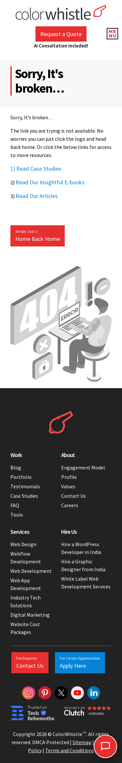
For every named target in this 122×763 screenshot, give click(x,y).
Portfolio (21, 477)
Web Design (23, 544)
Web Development (31, 571)
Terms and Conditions (69, 750)
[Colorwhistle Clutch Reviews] (88, 713)
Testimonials (25, 486)
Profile (69, 477)
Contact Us (73, 496)
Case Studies (24, 496)
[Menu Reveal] (112, 32)
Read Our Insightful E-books (50, 182)
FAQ (14, 505)
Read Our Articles (37, 196)
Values (68, 486)
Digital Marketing (30, 615)
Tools (16, 514)
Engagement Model (83, 467)
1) (12, 168)
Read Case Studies (38, 168)
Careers (69, 505)
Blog (15, 467)
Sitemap (82, 742)
